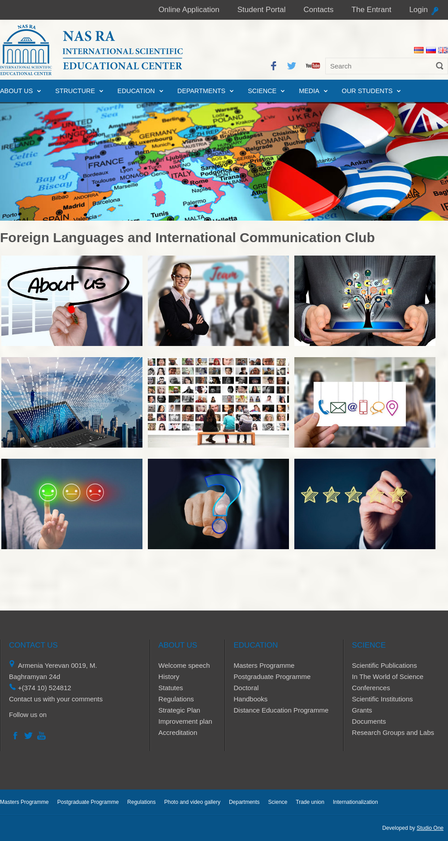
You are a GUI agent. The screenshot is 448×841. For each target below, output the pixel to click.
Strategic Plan (179, 710)
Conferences (371, 688)
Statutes (171, 688)
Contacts (318, 9)
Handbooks (250, 699)
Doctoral (245, 688)
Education (136, 90)
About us (16, 90)
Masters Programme (263, 665)
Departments (201, 90)
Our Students (367, 90)
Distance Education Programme (280, 710)
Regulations (176, 699)
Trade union (310, 802)
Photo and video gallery (192, 802)
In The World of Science (388, 676)
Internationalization (355, 802)
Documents (369, 721)
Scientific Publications (384, 665)
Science (262, 90)
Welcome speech (184, 665)
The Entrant (372, 9)
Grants (362, 710)
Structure (75, 90)
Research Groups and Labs (393, 732)
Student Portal (261, 9)
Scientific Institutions (382, 699)
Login (418, 9)
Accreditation (178, 732)
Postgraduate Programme (271, 676)
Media (309, 90)
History (169, 676)
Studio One (430, 828)
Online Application (189, 9)
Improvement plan (185, 721)
